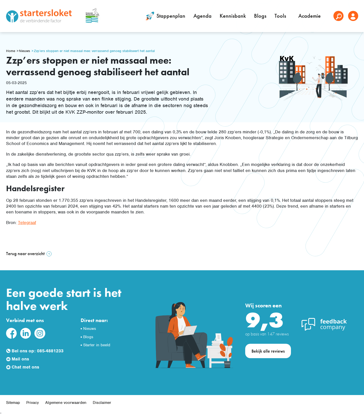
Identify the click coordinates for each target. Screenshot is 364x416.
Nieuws (24, 51)
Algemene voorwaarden (65, 402)
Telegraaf (27, 222)
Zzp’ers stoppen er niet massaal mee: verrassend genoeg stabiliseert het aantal (94, 51)
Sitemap (13, 402)
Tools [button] (281, 15)
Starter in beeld (96, 345)
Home (10, 51)
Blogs (260, 15)
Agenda (202, 15)
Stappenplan (164, 16)
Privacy (32, 402)
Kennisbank (233, 15)
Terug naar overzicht (25, 253)
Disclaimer (102, 402)
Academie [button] (310, 15)
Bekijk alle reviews (268, 351)
